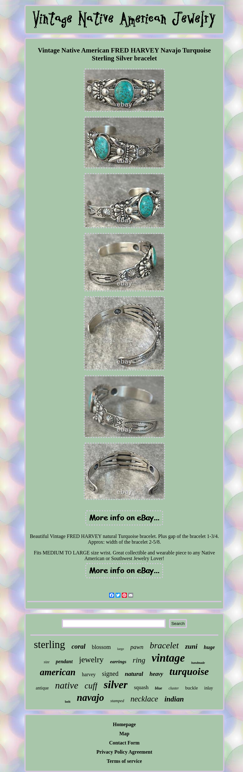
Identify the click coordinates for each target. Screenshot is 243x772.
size (46, 662)
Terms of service (124, 761)
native (66, 685)
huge (209, 647)
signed (110, 673)
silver (116, 684)
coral (78, 646)
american (58, 672)
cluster (174, 688)
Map (124, 733)
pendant (64, 661)
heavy (156, 674)
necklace (144, 699)
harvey (89, 674)
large (120, 649)
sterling (49, 644)
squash (141, 687)
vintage (168, 658)
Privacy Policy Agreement (125, 752)
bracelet (164, 645)
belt (68, 701)
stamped (117, 700)
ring (139, 660)
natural (134, 673)
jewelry (91, 659)
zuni (191, 646)
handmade (198, 662)
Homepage (124, 724)
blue (158, 688)
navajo (90, 697)
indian (174, 699)
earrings (118, 661)
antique (42, 688)
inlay (208, 688)
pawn (136, 647)
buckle (191, 687)
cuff (90, 685)
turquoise (189, 671)
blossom (101, 647)
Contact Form (124, 742)
